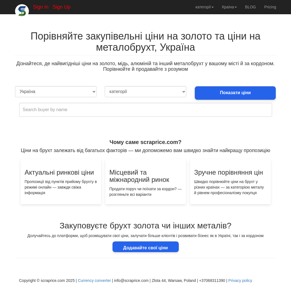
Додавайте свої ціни (145, 247)
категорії (204, 7)
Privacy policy (240, 280)
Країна (229, 7)
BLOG (250, 7)
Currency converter (94, 280)
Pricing (270, 7)
